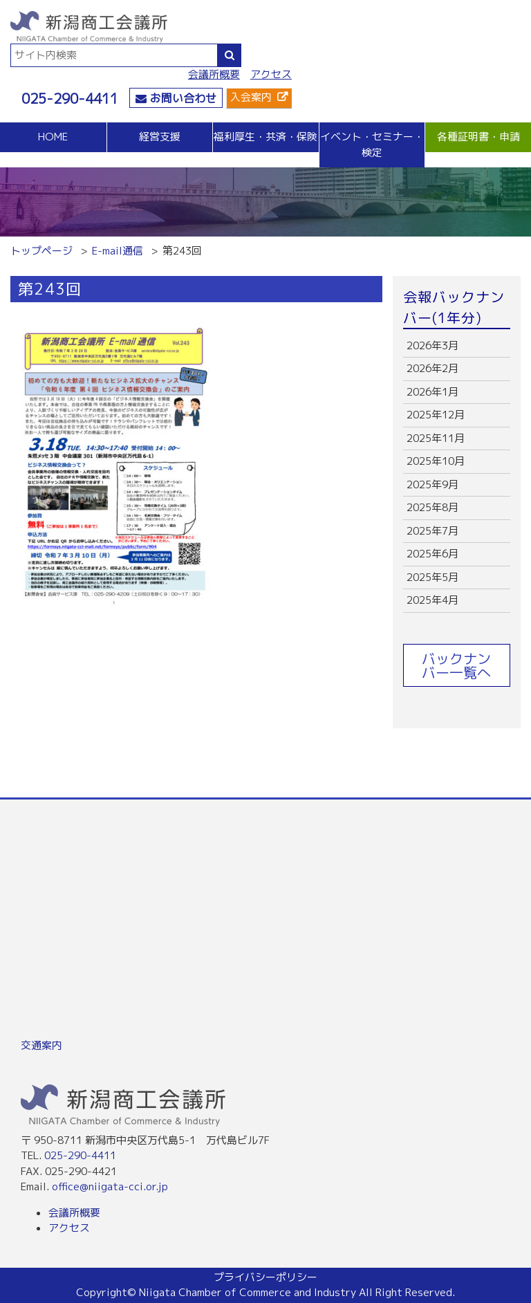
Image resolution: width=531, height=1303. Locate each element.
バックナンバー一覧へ (456, 665)
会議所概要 (214, 74)
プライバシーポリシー (265, 1277)
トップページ (41, 250)
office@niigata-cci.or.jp (110, 1186)
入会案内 (251, 97)
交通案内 (41, 1045)
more (456, 346)
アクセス (271, 74)
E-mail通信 (117, 250)
